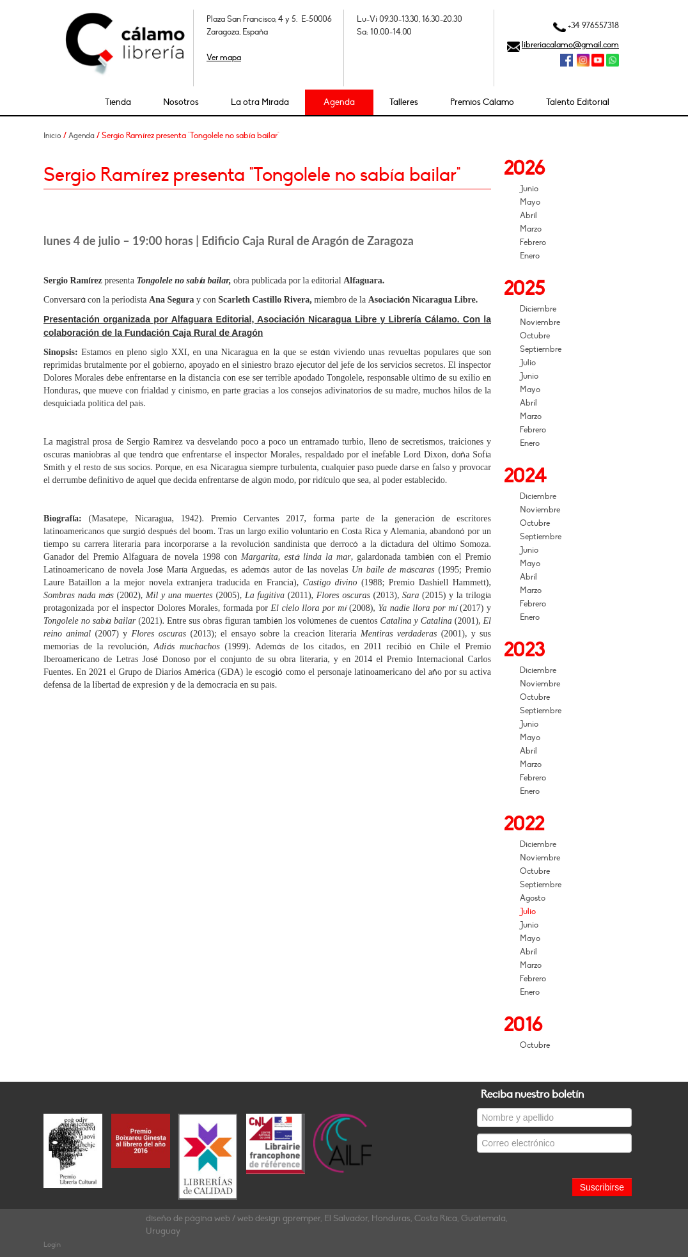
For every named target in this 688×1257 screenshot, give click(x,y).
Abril (528, 215)
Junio (529, 189)
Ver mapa (224, 57)
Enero (530, 256)
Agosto (532, 898)
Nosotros (181, 102)
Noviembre (540, 322)
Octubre (535, 336)
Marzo (531, 229)
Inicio (52, 135)
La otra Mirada (260, 102)
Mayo (530, 202)
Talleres (403, 102)
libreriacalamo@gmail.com (570, 45)
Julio (528, 363)
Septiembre (540, 349)
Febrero (533, 242)
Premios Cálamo (482, 102)
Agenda (339, 102)
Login (52, 1244)
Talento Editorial (577, 102)
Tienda (118, 102)
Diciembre (538, 309)
